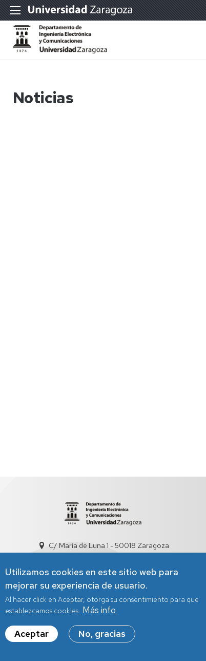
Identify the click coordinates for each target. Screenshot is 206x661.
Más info (99, 614)
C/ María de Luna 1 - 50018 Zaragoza (109, 545)
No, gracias (102, 638)
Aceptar (31, 638)
